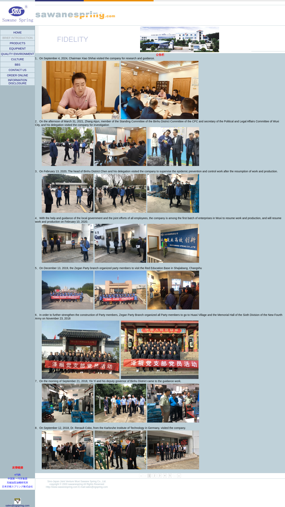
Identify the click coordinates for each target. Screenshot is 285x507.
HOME (17, 32)
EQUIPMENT (17, 48)
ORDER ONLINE (17, 75)
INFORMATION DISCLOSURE (17, 82)
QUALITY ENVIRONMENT (17, 54)
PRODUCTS (17, 43)
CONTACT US (18, 70)
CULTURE (17, 59)
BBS (17, 64)
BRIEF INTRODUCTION (17, 37)
